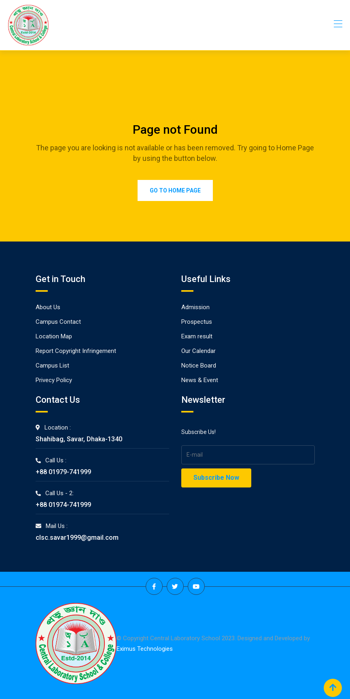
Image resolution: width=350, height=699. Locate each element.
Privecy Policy (54, 380)
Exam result (196, 336)
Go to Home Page (175, 190)
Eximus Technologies (145, 648)
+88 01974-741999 (63, 505)
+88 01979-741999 (63, 472)
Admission (195, 307)
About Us (48, 307)
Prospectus (196, 321)
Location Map (54, 336)
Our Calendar (198, 351)
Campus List (52, 365)
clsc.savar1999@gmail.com (77, 537)
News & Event (199, 380)
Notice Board (198, 365)
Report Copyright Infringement (76, 351)
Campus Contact (58, 321)
